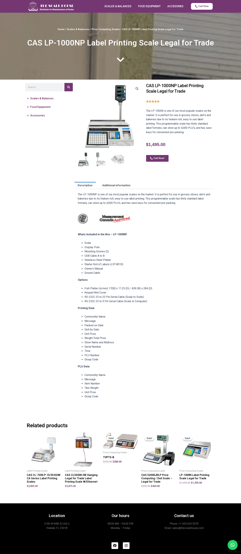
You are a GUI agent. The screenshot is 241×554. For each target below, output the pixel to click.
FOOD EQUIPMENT (149, 6)
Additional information (116, 185)
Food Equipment (40, 107)
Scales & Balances (78, 29)
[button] (49, 98)
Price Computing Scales (106, 29)
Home (61, 29)
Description (85, 185)
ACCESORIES (175, 6)
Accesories (37, 115)
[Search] (68, 87)
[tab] (85, 185)
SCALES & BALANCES (117, 6)
